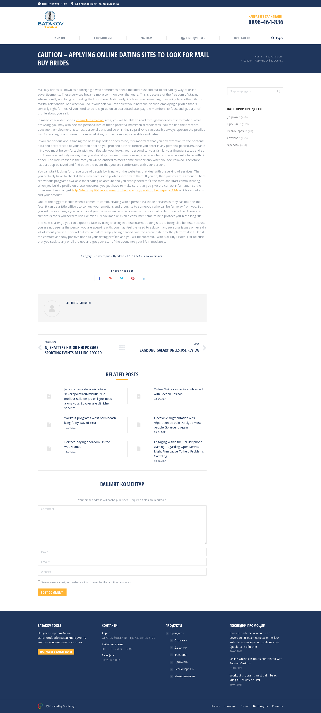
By (118, 256)
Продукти (177, 633)
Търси (279, 38)
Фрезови (233, 145)
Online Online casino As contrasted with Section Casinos (178, 391)
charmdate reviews (90, 120)
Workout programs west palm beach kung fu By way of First (90, 420)
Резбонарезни (237, 131)
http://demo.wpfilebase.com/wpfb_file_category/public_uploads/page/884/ (125, 190)
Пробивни (234, 124)
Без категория (274, 56)
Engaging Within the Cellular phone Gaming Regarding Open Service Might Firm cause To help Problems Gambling (179, 449)
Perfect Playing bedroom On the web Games (87, 444)
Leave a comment (153, 256)
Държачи (233, 117)
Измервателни (184, 676)
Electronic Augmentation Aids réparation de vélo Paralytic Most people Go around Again (177, 422)
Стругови (233, 138)
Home (258, 56)
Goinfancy (69, 706)
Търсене (278, 91)
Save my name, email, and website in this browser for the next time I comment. (86, 582)
